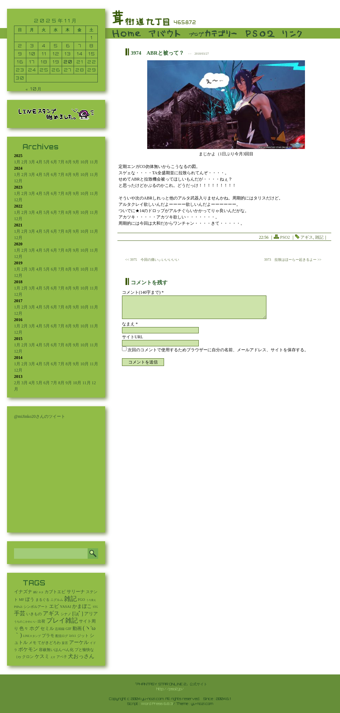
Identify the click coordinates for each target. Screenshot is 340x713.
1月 (17, 161)
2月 (24, 161)
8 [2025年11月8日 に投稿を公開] (91, 45)
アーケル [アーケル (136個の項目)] (79, 642)
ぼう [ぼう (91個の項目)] (29, 599)
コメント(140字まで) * (143, 292)
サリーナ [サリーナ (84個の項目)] (76, 591)
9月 (76, 161)
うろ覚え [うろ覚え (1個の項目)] (91, 600)
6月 (54, 161)
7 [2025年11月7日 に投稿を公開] (80, 45)
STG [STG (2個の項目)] (95, 607)
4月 (39, 161)
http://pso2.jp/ (170, 689)
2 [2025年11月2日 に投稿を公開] (20, 45)
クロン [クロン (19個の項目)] (28, 657)
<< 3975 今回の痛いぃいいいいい (152, 260)
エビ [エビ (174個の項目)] (54, 606)
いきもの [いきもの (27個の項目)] (34, 614)
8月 (69, 161)
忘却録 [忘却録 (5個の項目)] (59, 629)
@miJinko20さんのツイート (39, 416)
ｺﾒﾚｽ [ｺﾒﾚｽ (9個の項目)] (72, 636)
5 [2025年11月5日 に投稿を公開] (56, 45)
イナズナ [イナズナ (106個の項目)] (23, 591)
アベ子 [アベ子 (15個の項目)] (61, 657)
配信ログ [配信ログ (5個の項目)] (61, 636)
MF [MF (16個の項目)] (21, 600)
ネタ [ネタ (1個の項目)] (41, 592)
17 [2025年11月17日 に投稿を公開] (32, 61)
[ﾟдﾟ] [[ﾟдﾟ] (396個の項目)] (77, 613)
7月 (61, 161)
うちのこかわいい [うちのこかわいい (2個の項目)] (25, 621)
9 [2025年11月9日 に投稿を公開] (20, 53)
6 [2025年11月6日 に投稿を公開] (68, 45)
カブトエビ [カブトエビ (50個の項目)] (55, 591)
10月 (84, 161)
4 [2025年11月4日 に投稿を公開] (44, 45)
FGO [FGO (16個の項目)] (81, 600)
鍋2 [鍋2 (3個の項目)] (35, 592)
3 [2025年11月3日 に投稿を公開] (32, 45)
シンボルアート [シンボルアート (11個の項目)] (35, 607)
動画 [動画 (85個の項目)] (77, 628)
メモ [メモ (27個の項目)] (32, 642)
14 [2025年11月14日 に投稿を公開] (80, 53)
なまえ (130, 323)
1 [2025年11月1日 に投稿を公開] (91, 37)
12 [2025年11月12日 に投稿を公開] (56, 53)
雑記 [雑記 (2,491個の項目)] (70, 598)
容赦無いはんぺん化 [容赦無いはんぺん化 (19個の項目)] (56, 650)
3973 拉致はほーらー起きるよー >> (292, 260)
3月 (32, 161)
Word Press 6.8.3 (157, 703)
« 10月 (34, 88)
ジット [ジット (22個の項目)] (83, 635)
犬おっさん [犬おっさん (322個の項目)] (81, 656)
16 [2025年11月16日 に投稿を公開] (20, 61)
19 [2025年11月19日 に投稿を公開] (56, 61)
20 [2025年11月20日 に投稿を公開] (68, 61)
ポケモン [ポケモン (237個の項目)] (28, 649)
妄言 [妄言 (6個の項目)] (65, 643)
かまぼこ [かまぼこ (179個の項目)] (82, 606)
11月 (94, 161)
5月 (46, 161)
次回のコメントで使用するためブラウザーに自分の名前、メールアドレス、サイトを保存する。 (218, 349)
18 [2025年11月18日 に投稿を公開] (44, 61)
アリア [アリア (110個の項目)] (91, 613)
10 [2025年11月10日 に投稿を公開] (32, 53)
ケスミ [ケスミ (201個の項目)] (42, 656)
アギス (306, 237)
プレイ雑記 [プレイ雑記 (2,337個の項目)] (62, 620)
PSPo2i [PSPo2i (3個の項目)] (18, 607)
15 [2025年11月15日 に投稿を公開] (91, 53)
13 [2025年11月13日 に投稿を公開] (67, 53)
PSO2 (285, 237)
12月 (18, 180)
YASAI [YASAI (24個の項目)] (65, 606)
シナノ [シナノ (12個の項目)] (66, 614)
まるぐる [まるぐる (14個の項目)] (42, 600)
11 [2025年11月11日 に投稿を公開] (44, 53)
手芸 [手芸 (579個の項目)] (19, 613)
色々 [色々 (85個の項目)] (23, 628)
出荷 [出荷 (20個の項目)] (41, 621)
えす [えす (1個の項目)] (52, 657)
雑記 (319, 237)
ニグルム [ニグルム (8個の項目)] (56, 600)
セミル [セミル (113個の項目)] (47, 628)
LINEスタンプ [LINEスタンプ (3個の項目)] (32, 636)
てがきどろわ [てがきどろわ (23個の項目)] (49, 642)
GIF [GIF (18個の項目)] (69, 629)
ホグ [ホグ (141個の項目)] (34, 628)
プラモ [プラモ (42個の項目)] (48, 635)
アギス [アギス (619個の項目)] (51, 613)
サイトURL (132, 336)
